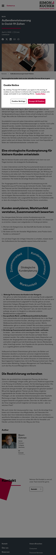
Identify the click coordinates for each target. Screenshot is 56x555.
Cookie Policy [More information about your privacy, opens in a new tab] (40, 94)
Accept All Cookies (36, 101)
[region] (28, 94)
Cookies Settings (18, 101)
